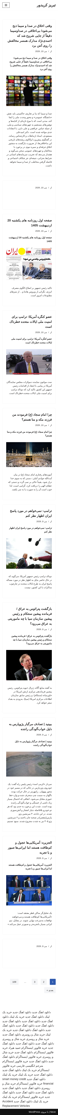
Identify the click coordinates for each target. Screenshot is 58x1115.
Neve (53, 1112)
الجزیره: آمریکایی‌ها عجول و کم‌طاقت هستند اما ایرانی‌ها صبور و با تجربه (30, 847)
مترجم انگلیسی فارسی (29, 1065)
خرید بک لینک (16, 1016)
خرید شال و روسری (33, 1034)
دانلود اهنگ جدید (41, 1012)
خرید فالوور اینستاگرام (34, 1048)
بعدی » (50, 990)
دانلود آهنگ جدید (44, 1043)
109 (14, 982)
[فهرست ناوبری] (6, 5)
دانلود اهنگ (38, 1030)
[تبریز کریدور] (46, 5)
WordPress (34, 1112)
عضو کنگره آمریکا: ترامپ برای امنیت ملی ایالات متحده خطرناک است (30, 321)
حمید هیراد (15, 1048)
